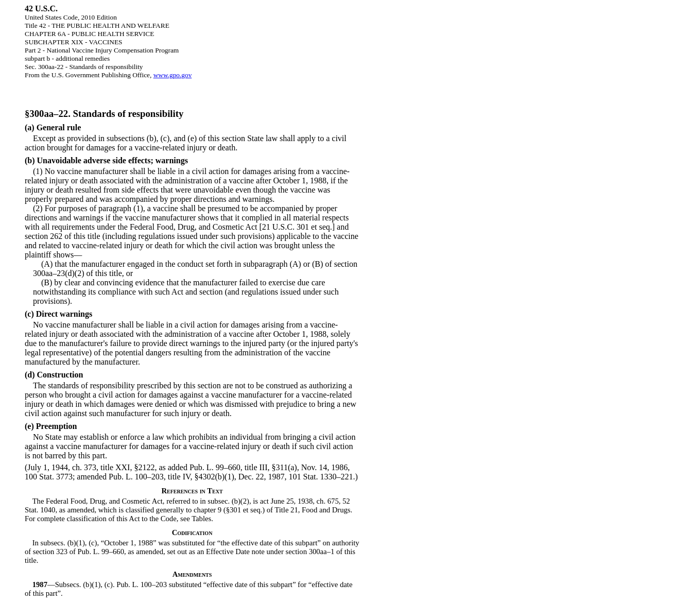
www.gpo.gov (172, 75)
